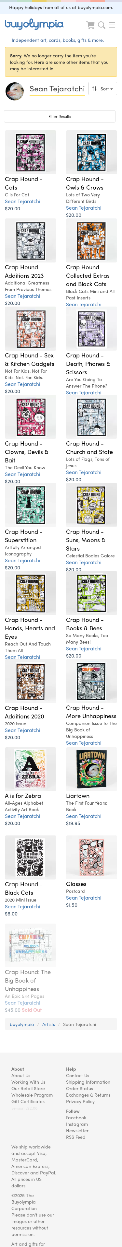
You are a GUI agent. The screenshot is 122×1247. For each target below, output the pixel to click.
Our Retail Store (28, 1088)
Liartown (77, 795)
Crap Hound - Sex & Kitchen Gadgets (29, 359)
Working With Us (28, 1081)
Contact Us (77, 1075)
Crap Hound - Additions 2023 (24, 270)
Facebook (76, 1117)
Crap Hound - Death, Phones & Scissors (88, 363)
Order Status (79, 1088)
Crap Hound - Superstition (24, 535)
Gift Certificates (28, 1101)
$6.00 (11, 913)
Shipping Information (88, 1081)
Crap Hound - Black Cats (24, 888)
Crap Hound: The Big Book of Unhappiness (28, 980)
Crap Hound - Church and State (89, 447)
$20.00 (12, 208)
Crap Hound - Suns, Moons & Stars (85, 539)
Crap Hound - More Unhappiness (91, 711)
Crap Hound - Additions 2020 (24, 711)
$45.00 (23, 1009)
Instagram (77, 1124)
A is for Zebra (23, 795)
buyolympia (22, 1024)
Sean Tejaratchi (22, 201)
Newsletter (77, 1130)
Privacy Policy (80, 1101)
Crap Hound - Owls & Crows (85, 182)
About (17, 1069)
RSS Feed (76, 1137)
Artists (48, 1024)
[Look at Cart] (91, 29)
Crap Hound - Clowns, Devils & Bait (26, 451)
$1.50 (71, 904)
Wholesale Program (32, 1094)
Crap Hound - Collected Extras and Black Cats (88, 275)
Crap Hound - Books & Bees (85, 623)
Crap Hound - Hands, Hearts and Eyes (30, 627)
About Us (20, 1075)
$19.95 (73, 823)
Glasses (76, 883)
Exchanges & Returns (88, 1094)
